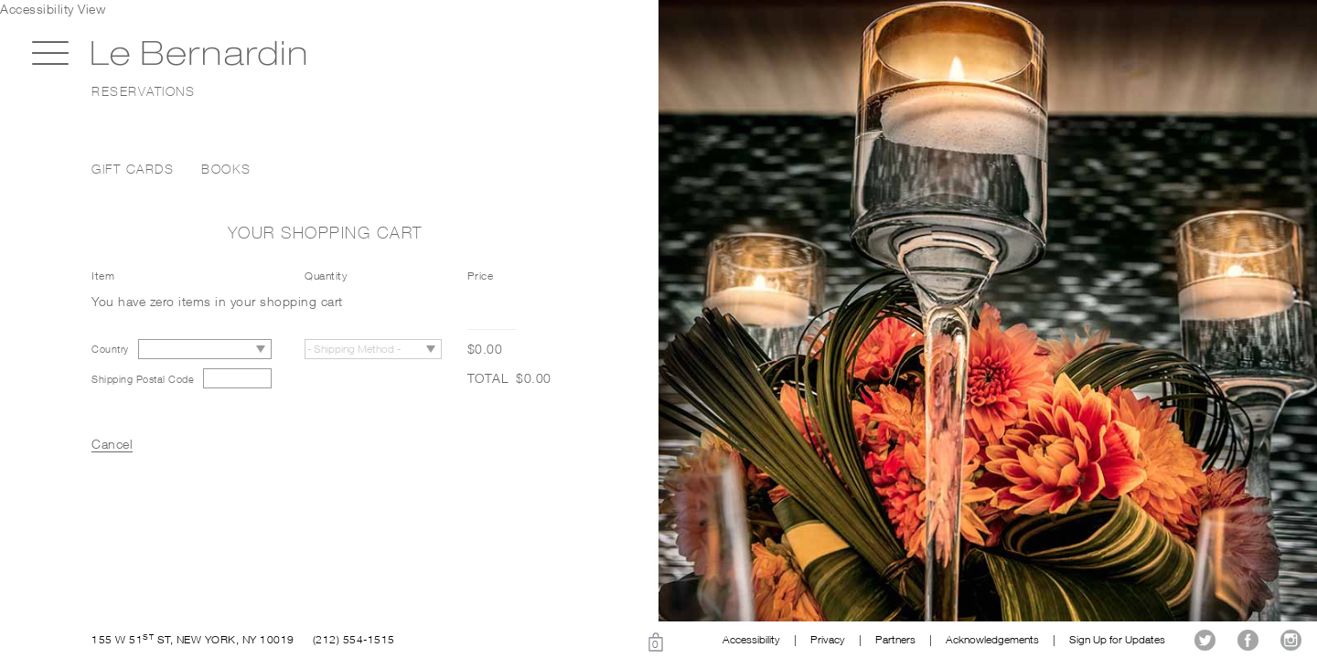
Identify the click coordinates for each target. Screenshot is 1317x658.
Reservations (143, 91)
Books (226, 169)
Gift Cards (132, 169)
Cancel (112, 443)
